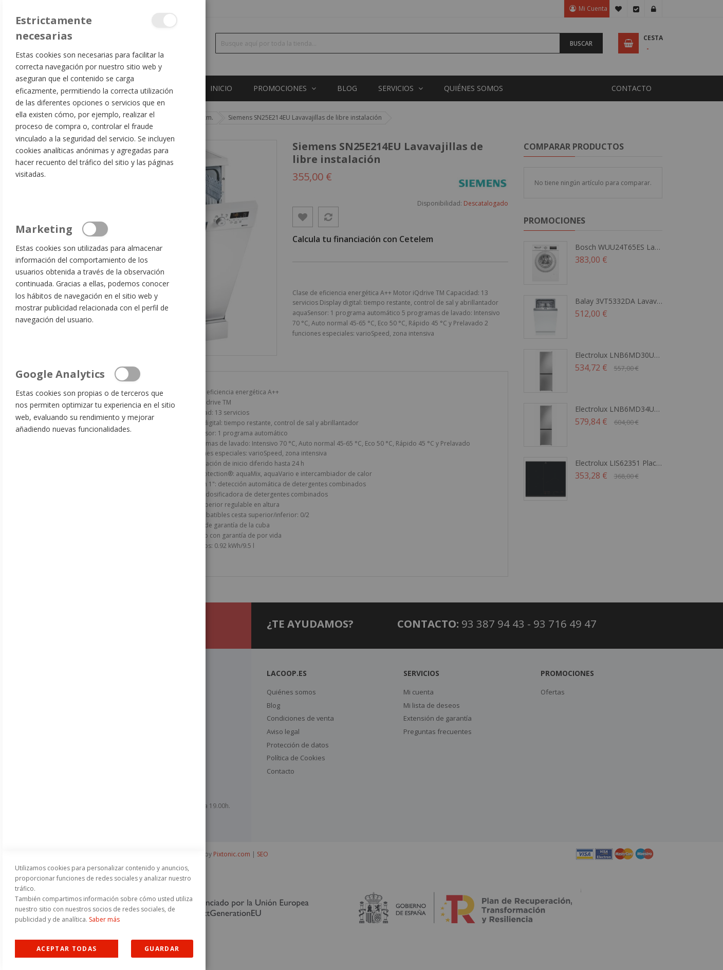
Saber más (104, 919)
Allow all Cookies (66, 948)
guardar (161, 948)
